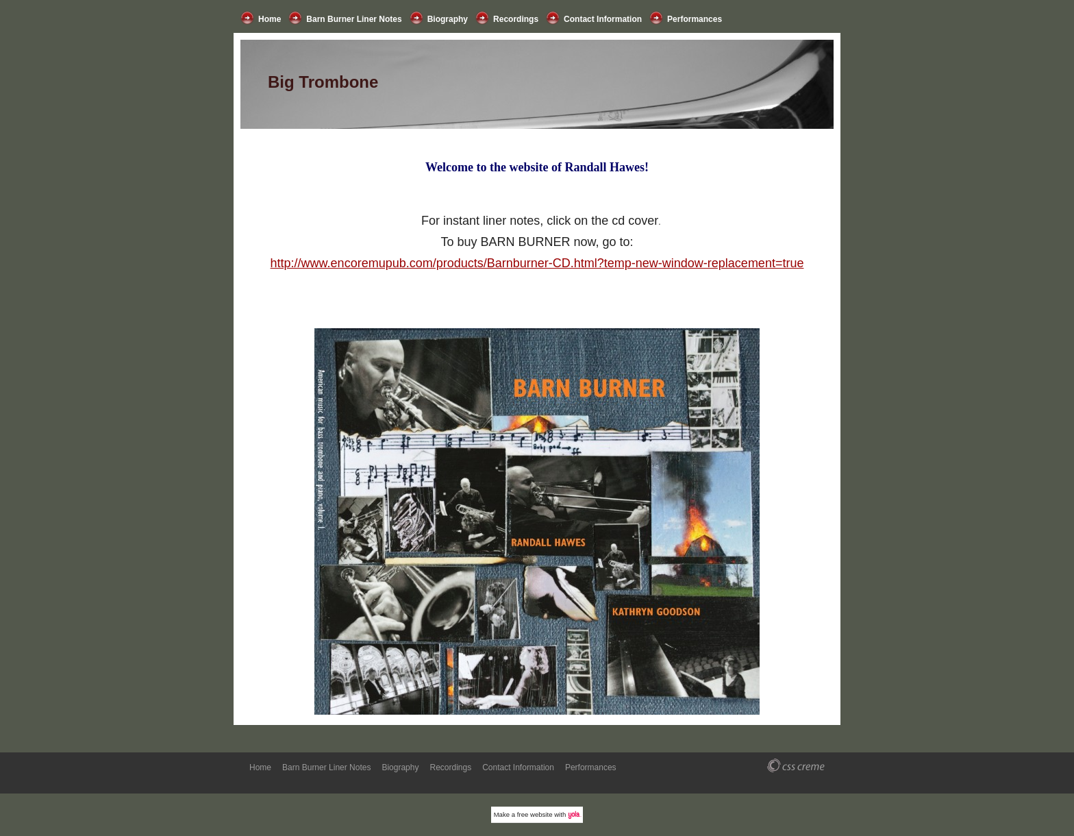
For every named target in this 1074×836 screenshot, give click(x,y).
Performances (694, 19)
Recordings (515, 19)
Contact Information (603, 19)
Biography (447, 19)
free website (535, 814)
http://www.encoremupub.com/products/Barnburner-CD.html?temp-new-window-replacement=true (537, 263)
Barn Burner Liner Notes (353, 19)
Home (269, 19)
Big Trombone (323, 82)
